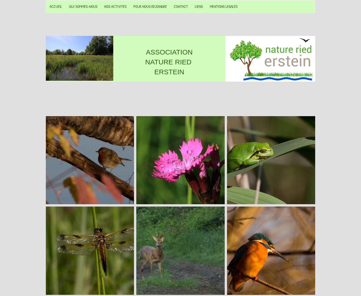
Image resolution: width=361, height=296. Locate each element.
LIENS (199, 6)
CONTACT (181, 6)
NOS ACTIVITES (115, 6)
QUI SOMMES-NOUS (83, 6)
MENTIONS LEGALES (224, 6)
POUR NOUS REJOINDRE (150, 6)
